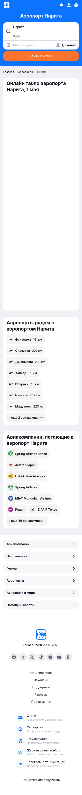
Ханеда (22, 372)
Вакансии (41, 680)
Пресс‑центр (41, 702)
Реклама (41, 694)
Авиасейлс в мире (41, 593)
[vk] (14, 657)
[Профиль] (68, 5)
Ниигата (24, 395)
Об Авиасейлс (41, 673)
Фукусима (25, 339)
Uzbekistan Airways (26, 476)
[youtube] (59, 657)
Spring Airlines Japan (27, 453)
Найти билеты (41, 56)
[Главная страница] (6, 5)
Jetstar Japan (22, 464)
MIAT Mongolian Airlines (30, 498)
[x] (32, 657)
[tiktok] (41, 657)
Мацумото (26, 406)
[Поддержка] (76, 5)
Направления (41, 556)
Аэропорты (41, 580)
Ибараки (23, 384)
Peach (16, 509)
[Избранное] (61, 5)
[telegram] (23, 657)
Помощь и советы (41, 605)
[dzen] (50, 657)
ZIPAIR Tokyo (44, 509)
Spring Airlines (22, 487)
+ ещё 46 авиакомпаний (26, 521)
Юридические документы (41, 780)
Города (41, 568)
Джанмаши (26, 361)
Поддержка (41, 687)
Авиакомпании (41, 544)
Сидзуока (25, 350)
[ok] (68, 657)
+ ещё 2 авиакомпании (25, 417)
